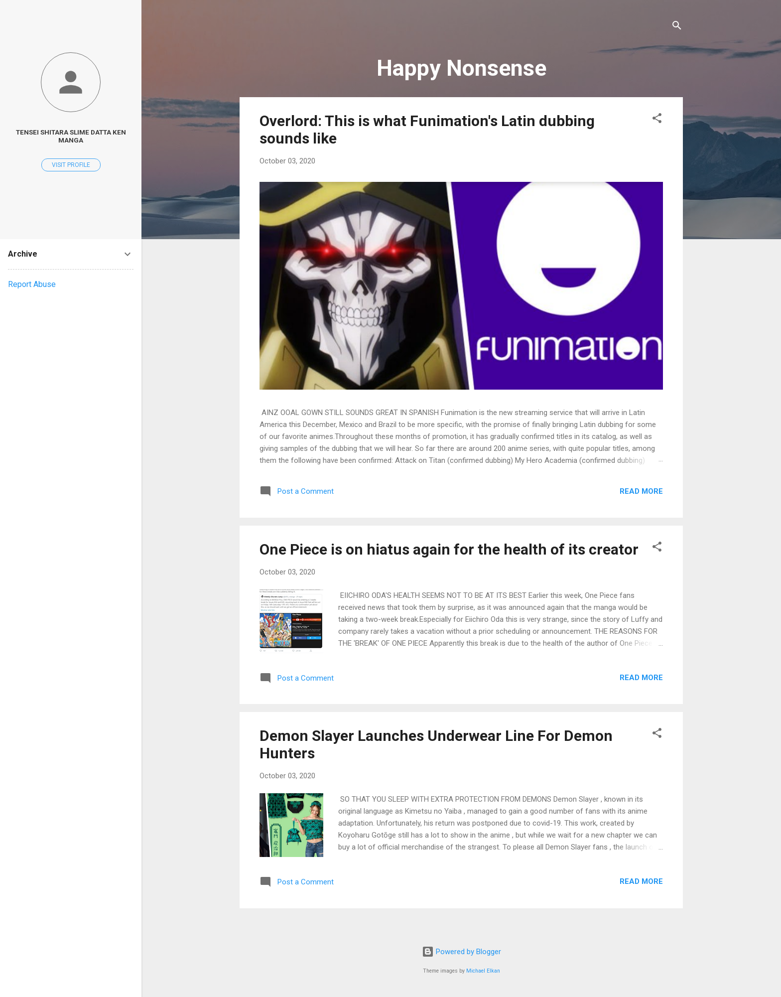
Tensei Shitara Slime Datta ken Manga (71, 136)
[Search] (677, 27)
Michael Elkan (483, 971)
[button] (657, 120)
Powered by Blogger (461, 951)
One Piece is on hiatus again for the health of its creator (449, 549)
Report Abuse (32, 284)
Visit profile (71, 164)
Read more (641, 491)
